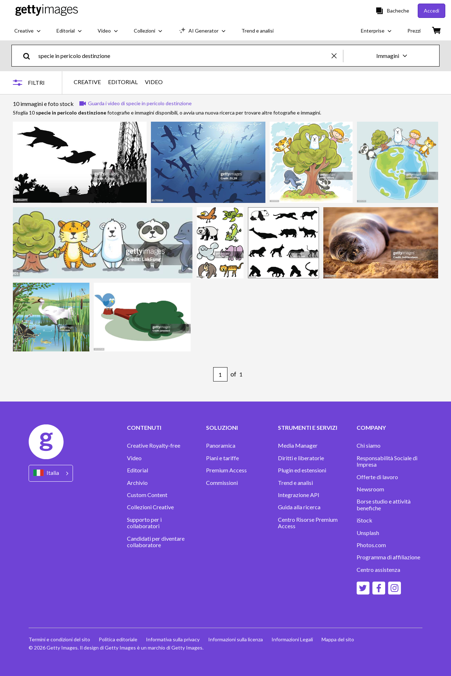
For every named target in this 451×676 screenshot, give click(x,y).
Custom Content (147, 495)
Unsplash (368, 533)
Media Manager (298, 445)
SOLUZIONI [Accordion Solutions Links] (222, 427)
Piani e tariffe (222, 458)
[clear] (337, 55)
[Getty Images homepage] (46, 10)
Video (134, 458)
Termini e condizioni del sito (59, 639)
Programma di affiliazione (388, 557)
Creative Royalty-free (153, 445)
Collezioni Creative (150, 507)
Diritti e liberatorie (301, 458)
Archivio (137, 483)
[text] (184, 56)
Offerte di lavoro (377, 477)
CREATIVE (87, 82)
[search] (29, 55)
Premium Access (226, 470)
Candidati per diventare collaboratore (156, 541)
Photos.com (371, 545)
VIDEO (154, 82)
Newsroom (370, 489)
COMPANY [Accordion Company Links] (371, 427)
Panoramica (220, 445)
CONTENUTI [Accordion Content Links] (144, 427)
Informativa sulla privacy (173, 639)
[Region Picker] (51, 473)
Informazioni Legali (292, 639)
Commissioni (222, 483)
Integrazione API (298, 495)
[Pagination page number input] (220, 374)
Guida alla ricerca (299, 507)
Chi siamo (369, 445)
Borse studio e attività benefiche (384, 504)
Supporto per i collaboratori (144, 522)
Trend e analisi (295, 483)
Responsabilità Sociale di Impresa (387, 461)
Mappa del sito (338, 639)
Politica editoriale (118, 639)
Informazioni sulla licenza (235, 639)
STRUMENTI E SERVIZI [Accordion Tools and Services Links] (307, 427)
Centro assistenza (378, 569)
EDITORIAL (123, 82)
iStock (364, 520)
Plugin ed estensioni (302, 470)
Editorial (137, 470)
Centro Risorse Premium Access (308, 522)
